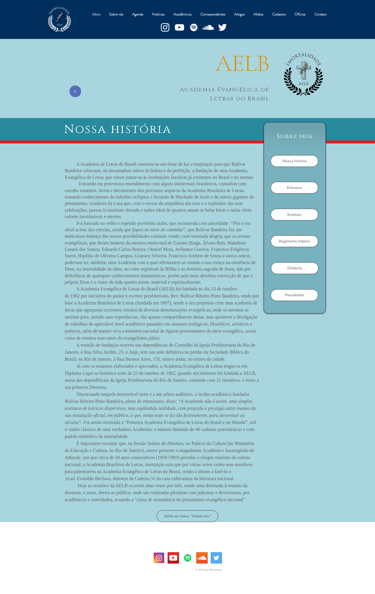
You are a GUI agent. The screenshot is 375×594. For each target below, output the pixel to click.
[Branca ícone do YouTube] (179, 27)
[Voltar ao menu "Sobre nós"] (187, 516)
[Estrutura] (294, 188)
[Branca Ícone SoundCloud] (208, 27)
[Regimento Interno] (294, 241)
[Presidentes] (294, 295)
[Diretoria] (294, 268)
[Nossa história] (294, 161)
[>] (75, 91)
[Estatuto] (294, 214)
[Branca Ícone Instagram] (165, 27)
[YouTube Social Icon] (173, 558)
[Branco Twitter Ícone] (222, 27)
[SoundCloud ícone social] (202, 558)
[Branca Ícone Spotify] (194, 27)
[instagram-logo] (159, 558)
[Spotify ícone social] (187, 558)
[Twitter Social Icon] (216, 558)
